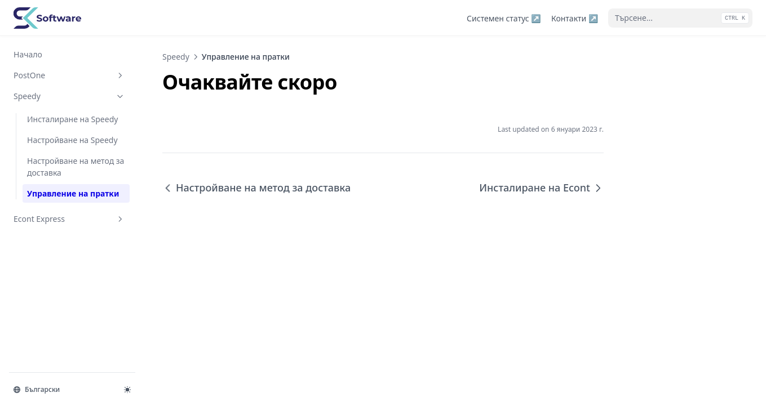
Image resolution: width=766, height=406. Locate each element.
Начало (28, 54)
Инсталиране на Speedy (72, 119)
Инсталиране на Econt (541, 187)
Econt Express (69, 218)
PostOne (69, 75)
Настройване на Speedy (72, 140)
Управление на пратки (73, 193)
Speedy (69, 96)
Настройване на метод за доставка (75, 166)
